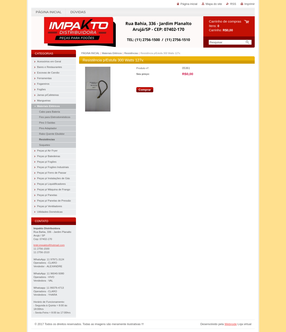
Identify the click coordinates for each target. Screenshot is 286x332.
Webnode (231, 324)
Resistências (131, 53)
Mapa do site (214, 4)
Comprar (145, 89)
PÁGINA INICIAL (90, 53)
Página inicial (189, 4)
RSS (233, 4)
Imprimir (249, 4)
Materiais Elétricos (112, 53)
